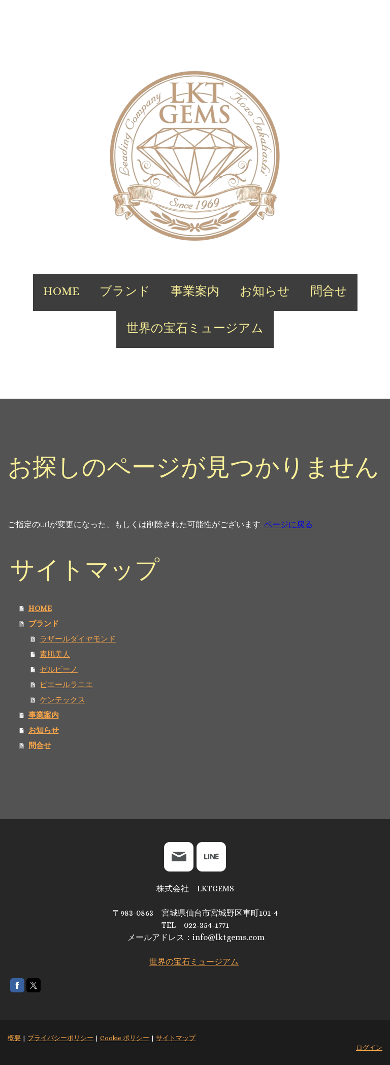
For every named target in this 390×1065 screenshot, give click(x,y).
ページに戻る (288, 524)
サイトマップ (176, 1038)
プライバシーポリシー (60, 1038)
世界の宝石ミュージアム (195, 328)
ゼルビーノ (59, 669)
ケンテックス (62, 699)
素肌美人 (55, 654)
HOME (61, 291)
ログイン (369, 1047)
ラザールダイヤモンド (78, 638)
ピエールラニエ (66, 684)
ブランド (125, 291)
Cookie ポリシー (124, 1038)
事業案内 (195, 291)
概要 (14, 1038)
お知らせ (265, 291)
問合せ (328, 291)
